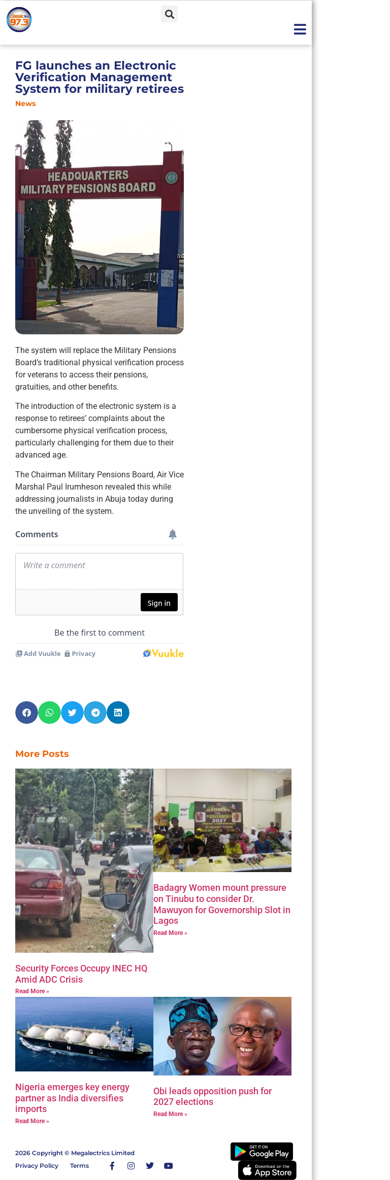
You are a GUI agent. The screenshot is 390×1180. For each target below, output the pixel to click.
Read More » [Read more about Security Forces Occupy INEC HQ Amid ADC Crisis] (32, 991)
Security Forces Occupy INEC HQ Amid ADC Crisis (81, 974)
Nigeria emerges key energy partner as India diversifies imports (72, 1098)
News (25, 103)
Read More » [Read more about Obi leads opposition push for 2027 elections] (170, 1114)
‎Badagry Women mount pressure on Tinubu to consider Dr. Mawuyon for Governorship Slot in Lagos (221, 904)
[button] (169, 14)
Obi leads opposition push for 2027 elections (212, 1096)
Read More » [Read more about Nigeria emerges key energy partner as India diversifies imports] (32, 1121)
